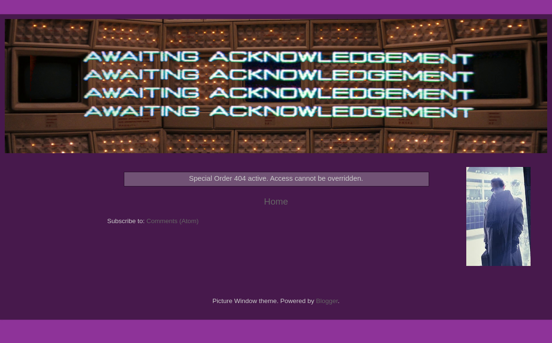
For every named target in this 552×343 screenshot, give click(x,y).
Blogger (327, 300)
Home (276, 201)
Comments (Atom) (173, 221)
